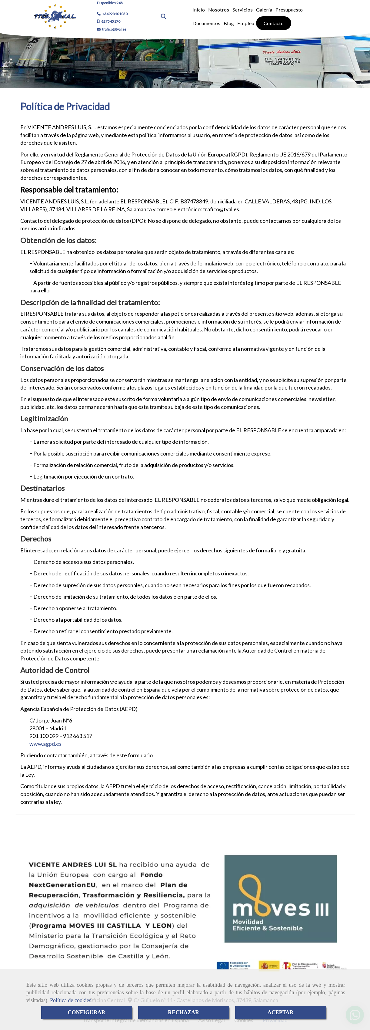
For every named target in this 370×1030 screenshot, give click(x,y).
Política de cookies (70, 1000)
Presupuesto (289, 9)
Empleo (245, 23)
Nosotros (218, 9)
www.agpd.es (45, 743)
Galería (264, 9)
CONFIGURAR (86, 1012)
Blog (229, 23)
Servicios (242, 9)
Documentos (206, 23)
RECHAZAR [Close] (183, 1012)
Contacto (274, 23)
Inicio (198, 9)
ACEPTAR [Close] (281, 1012)
